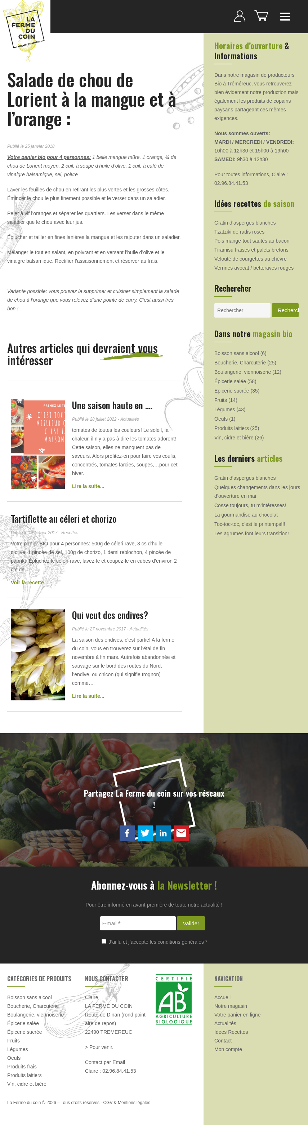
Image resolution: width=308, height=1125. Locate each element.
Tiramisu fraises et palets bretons (251, 250)
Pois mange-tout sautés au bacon (252, 241)
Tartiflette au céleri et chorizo (63, 518)
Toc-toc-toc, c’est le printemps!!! (249, 524)
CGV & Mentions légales (126, 1102)
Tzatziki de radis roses (239, 232)
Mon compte (228, 1049)
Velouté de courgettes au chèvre (250, 259)
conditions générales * (182, 942)
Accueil (222, 997)
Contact (223, 1041)
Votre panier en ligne (237, 1015)
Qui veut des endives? (110, 614)
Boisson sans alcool (236, 353)
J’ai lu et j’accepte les (154, 942)
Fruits (220, 400)
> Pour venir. (99, 1047)
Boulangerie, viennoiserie (242, 372)
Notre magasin (230, 1006)
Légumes (224, 409)
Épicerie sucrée (231, 391)
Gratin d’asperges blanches (245, 223)
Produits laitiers (231, 428)
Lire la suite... (88, 486)
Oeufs (221, 419)
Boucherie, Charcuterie (240, 363)
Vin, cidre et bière (234, 437)
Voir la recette (27, 582)
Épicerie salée (230, 381)
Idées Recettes (231, 1032)
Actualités (225, 1023)
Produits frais (22, 1066)
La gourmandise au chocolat (246, 515)
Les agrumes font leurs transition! (251, 533)
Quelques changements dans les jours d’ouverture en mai (257, 491)
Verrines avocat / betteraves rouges (254, 268)
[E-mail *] (138, 923)
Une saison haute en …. (112, 405)
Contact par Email (105, 1062)
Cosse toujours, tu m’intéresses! (250, 505)
